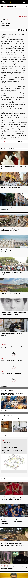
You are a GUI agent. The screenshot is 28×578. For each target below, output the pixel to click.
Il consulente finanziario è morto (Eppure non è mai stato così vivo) (12, 393)
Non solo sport (4, 542)
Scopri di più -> (4, 410)
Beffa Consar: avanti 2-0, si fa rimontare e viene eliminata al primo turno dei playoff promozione (12, 521)
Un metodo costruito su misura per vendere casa (13, 418)
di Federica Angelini (5, 349)
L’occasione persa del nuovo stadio (10, 293)
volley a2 (3, 518)
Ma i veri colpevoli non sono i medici (11, 187)
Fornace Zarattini (5, 565)
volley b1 (3, 496)
